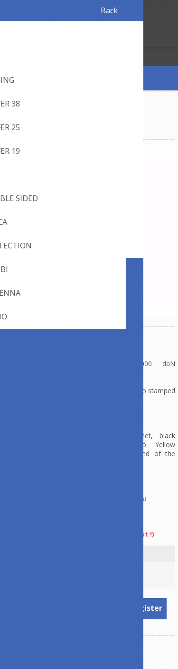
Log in (27, 39)
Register (9, 39)
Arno (112, 517)
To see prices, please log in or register (89, 608)
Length (89, 554)
